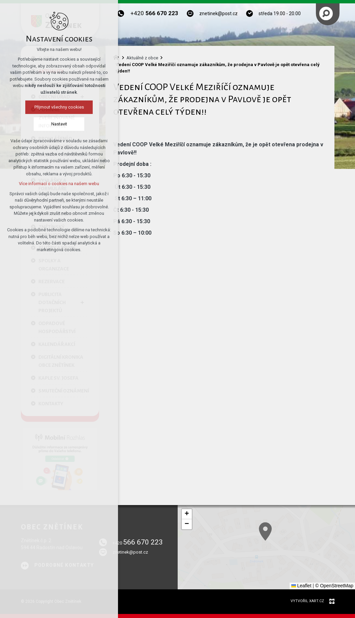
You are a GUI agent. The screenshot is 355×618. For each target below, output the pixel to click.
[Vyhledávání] (326, 13)
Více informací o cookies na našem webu (59, 183)
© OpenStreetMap (334, 585)
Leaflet (301, 585)
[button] (187, 514)
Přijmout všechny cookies (59, 107)
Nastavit (59, 123)
